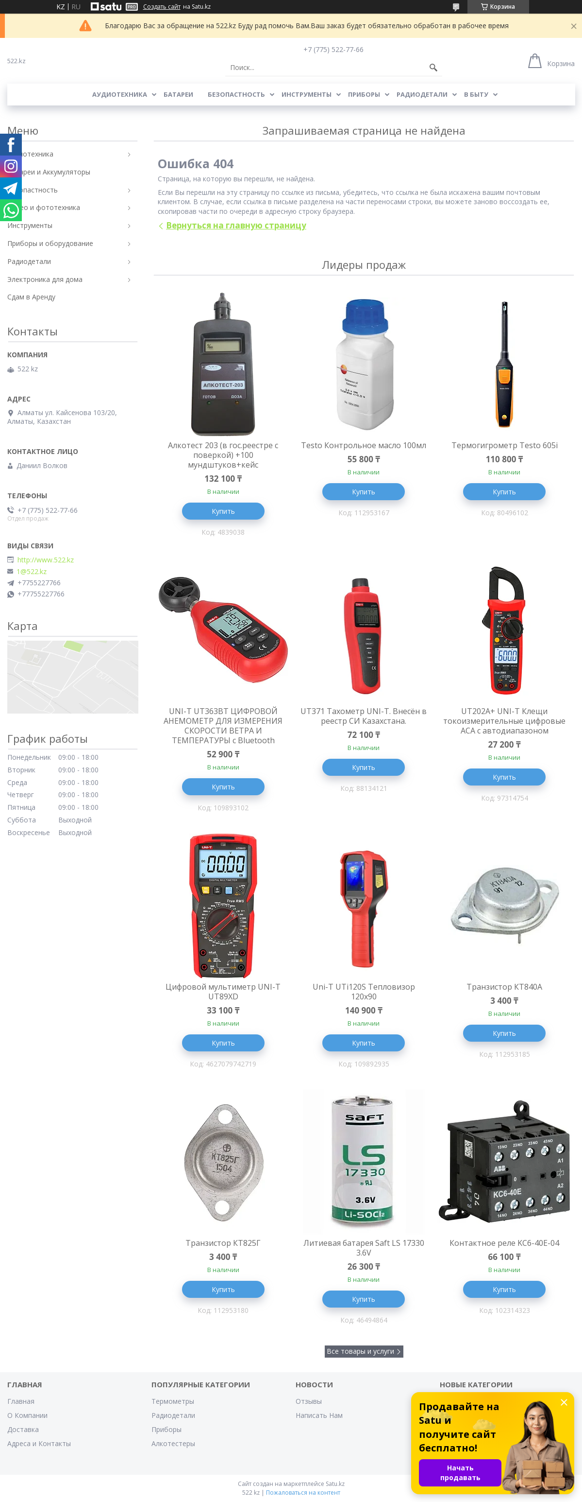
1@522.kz (32, 571)
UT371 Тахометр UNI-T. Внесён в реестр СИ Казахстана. (363, 716)
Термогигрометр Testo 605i (504, 445)
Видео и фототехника (43, 207)
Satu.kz (335, 1484)
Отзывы (309, 1401)
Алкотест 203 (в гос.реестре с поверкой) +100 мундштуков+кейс (223, 455)
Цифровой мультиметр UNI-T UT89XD (223, 991)
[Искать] (433, 67)
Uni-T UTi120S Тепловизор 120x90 (364, 991)
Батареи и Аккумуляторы (48, 171)
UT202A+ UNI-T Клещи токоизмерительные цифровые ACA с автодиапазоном (504, 720)
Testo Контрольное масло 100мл (363, 445)
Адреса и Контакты (39, 1443)
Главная (20, 1401)
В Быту (476, 94)
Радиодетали (422, 94)
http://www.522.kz (45, 560)
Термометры (172, 1401)
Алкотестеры (173, 1443)
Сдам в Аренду (31, 296)
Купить (223, 511)
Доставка (23, 1429)
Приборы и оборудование (50, 243)
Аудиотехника (119, 94)
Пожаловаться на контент (303, 1492)
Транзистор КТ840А (504, 987)
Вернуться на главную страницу (236, 225)
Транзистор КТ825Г (223, 1243)
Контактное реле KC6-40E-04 (504, 1243)
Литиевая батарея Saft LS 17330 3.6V (363, 1247)
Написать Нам (319, 1415)
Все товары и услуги (360, 1351)
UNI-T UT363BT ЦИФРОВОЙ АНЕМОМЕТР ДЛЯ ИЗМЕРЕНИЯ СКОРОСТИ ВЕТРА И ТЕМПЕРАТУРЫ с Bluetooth (223, 725)
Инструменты (307, 94)
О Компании (27, 1415)
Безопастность (236, 94)
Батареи (178, 94)
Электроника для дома (45, 279)
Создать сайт (162, 6)
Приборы (364, 94)
